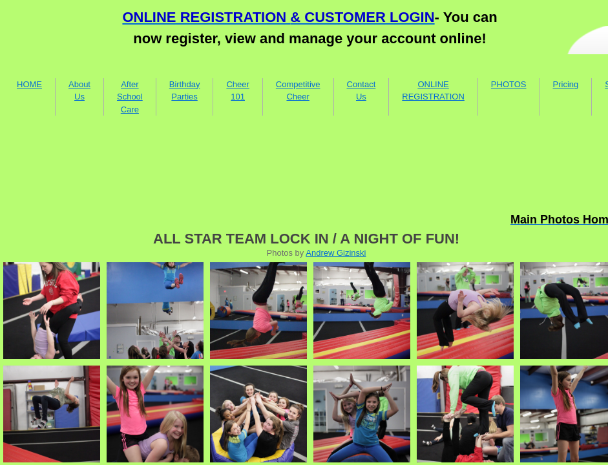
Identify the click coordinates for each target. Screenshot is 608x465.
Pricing (566, 84)
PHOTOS (509, 84)
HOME (29, 84)
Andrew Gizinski (336, 253)
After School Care (130, 96)
